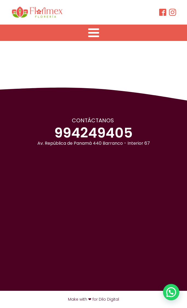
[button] (171, 292)
